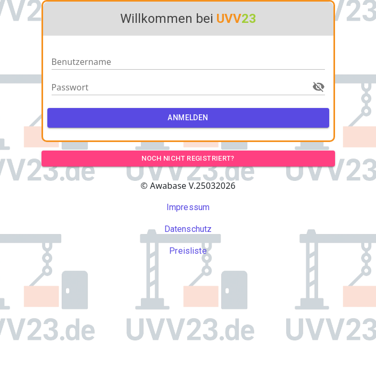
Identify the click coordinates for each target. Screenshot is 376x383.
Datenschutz (188, 229)
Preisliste (188, 251)
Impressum (188, 207)
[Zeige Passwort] (318, 86)
